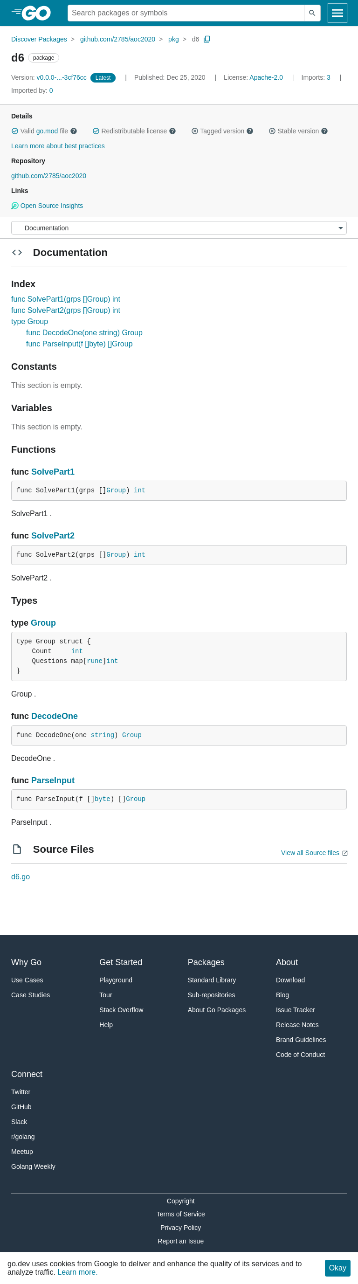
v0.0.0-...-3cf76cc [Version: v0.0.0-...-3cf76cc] (50, 77)
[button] (15, 131)
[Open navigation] (337, 13)
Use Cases (27, 980)
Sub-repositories (211, 995)
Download (290, 980)
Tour (105, 995)
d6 (196, 39)
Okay (337, 1268)
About (287, 962)
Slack (19, 1121)
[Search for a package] (186, 13)
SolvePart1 (53, 471)
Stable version (298, 131)
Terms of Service (181, 1214)
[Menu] (179, 228)
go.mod (47, 131)
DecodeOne (54, 716)
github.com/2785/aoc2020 (117, 39)
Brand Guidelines (301, 1039)
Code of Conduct (300, 1054)
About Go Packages (217, 1010)
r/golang (23, 1136)
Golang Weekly (33, 1166)
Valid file (44, 131)
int (139, 490)
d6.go (20, 877)
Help (106, 1025)
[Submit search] (312, 13)
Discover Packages (39, 39)
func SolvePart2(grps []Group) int (65, 310)
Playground (115, 980)
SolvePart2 (53, 535)
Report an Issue (181, 1241)
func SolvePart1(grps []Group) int (65, 299)
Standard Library (212, 980)
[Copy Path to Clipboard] (207, 39)
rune (95, 661)
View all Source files (310, 852)
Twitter (20, 1092)
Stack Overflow (121, 1010)
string (102, 735)
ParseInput (53, 780)
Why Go (26, 962)
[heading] (39, 13)
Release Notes (297, 1025)
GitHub (21, 1107)
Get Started (120, 962)
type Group (29, 321)
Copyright (181, 1201)
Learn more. (77, 1272)
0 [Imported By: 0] (32, 90)
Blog (282, 995)
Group (116, 490)
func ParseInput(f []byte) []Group (79, 344)
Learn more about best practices (58, 146)
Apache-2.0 (266, 77)
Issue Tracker (295, 1010)
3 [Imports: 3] (317, 77)
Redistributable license (134, 131)
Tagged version (222, 131)
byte (102, 799)
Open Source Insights (47, 205)
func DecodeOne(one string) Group (84, 333)
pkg (173, 39)
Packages (206, 962)
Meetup (22, 1151)
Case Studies (30, 995)
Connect (26, 1074)
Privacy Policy (180, 1227)
